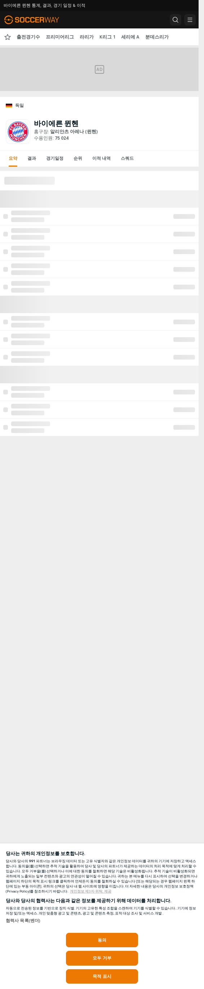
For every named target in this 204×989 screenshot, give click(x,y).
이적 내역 (101, 158)
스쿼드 (127, 158)
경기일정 (54, 158)
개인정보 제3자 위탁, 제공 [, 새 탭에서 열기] (90, 891)
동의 (102, 940)
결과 (31, 158)
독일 (19, 105)
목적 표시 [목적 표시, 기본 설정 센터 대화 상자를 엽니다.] (102, 976)
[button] (175, 20)
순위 (78, 158)
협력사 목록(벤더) (23, 920)
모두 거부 (102, 958)
